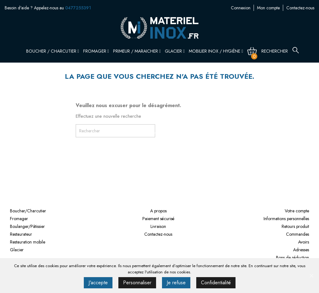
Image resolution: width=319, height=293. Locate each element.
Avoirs (303, 242)
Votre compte (297, 211)
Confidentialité (216, 282)
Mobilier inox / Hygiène (216, 51)
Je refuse (176, 282)
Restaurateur (21, 234)
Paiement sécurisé (158, 218)
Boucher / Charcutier (52, 51)
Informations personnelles (286, 218)
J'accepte (98, 282)
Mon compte (268, 8)
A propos (158, 211)
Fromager (96, 51)
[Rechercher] (278, 51)
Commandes (297, 234)
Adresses (301, 250)
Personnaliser (137, 282)
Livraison (158, 226)
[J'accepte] (311, 275)
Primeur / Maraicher (137, 51)
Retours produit (295, 226)
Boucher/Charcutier (28, 211)
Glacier (175, 51)
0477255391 (78, 8)
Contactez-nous (300, 8)
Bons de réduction (292, 257)
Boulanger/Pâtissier (27, 226)
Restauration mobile (27, 242)
